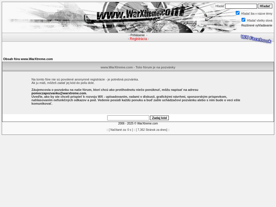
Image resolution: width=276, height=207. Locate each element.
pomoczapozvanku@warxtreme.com (59, 93)
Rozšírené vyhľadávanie (256, 25)
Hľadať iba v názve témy (256, 13)
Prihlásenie (138, 35)
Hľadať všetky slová (259, 20)
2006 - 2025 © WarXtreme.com (138, 123)
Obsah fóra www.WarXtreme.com (28, 59)
